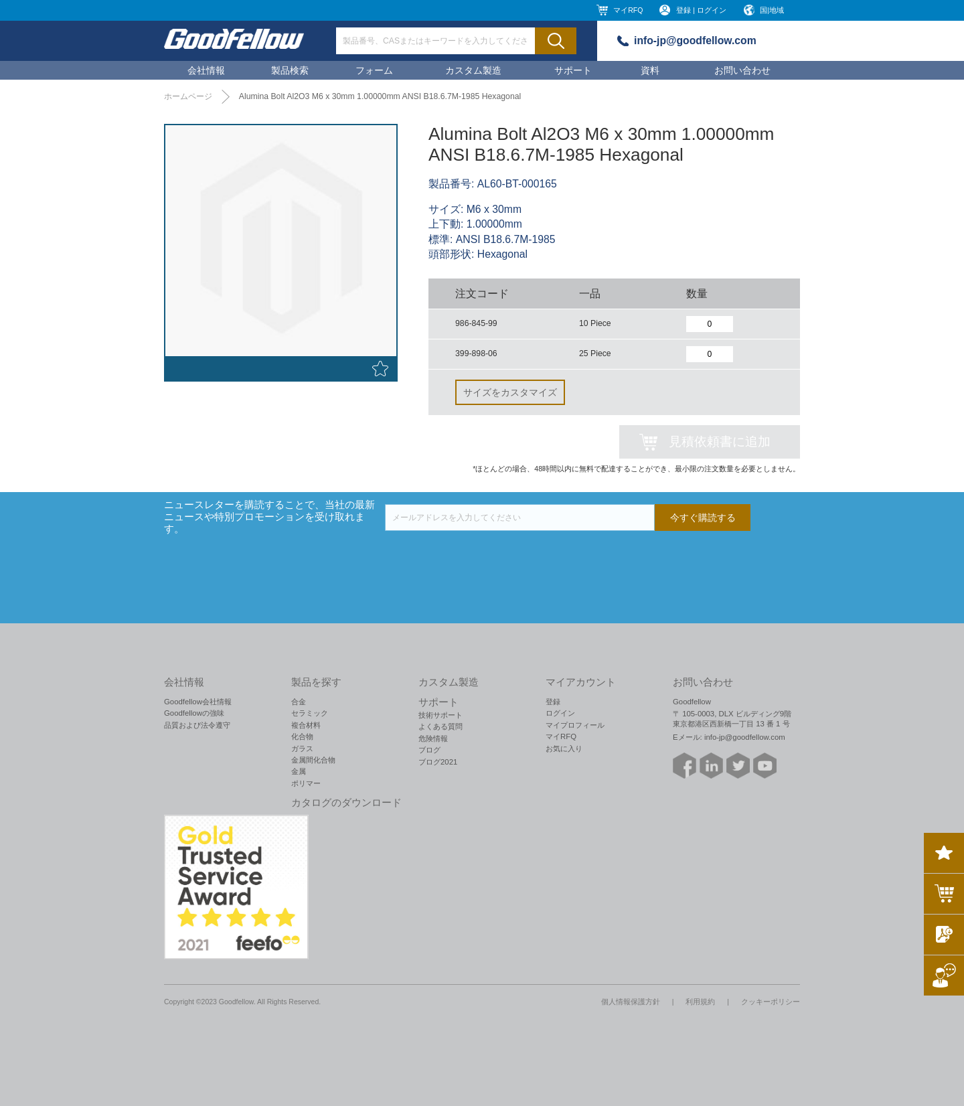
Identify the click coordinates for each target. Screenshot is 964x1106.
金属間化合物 (313, 760)
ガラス (302, 748)
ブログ (429, 750)
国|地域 (772, 10)
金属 (298, 771)
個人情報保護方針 (630, 1002)
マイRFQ (628, 10)
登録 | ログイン (701, 10)
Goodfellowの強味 (194, 713)
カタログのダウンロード (346, 802)
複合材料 (306, 725)
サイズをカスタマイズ (510, 392)
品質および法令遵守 (197, 725)
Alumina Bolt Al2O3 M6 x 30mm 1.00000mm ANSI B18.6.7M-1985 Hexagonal (380, 96)
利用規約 (700, 1002)
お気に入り (564, 748)
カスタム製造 (473, 70)
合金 (298, 702)
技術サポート (440, 715)
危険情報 (433, 738)
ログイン (560, 713)
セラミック (309, 713)
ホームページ (188, 96)
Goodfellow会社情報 (198, 702)
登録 (553, 702)
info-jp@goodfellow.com (695, 40)
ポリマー (306, 783)
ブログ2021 (437, 762)
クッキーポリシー (770, 1002)
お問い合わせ (742, 70)
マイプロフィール (575, 725)
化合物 (302, 736)
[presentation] (486, 557)
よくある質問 (440, 726)
